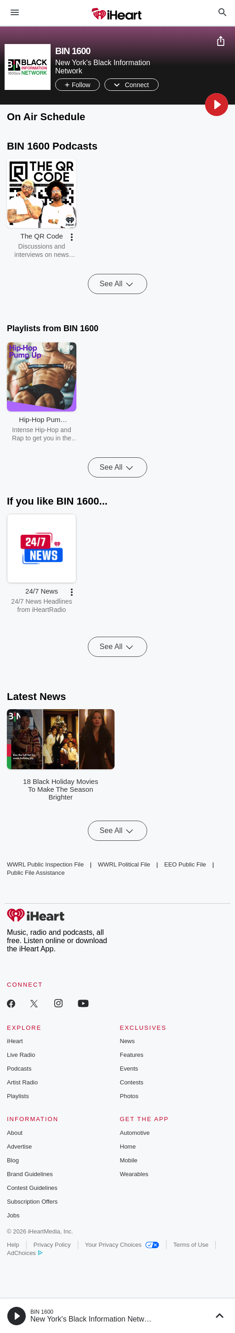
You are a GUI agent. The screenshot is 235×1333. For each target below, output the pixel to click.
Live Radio (21, 1054)
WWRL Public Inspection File (45, 864)
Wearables (134, 1174)
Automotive (135, 1132)
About (15, 1132)
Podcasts (19, 1068)
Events (129, 1068)
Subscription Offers (32, 1201)
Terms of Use (191, 1244)
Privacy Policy (52, 1244)
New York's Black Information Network (92, 1319)
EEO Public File (185, 864)
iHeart (15, 1041)
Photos (129, 1096)
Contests (131, 1082)
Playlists (18, 1096)
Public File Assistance (36, 872)
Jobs (13, 1215)
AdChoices (24, 1253)
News (127, 1041)
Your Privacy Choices (122, 1244)
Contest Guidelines (32, 1187)
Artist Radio (22, 1082)
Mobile (129, 1160)
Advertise (19, 1146)
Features (131, 1054)
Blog (13, 1160)
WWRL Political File (124, 864)
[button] (216, 104)
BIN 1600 (41, 1312)
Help (13, 1244)
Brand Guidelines (30, 1174)
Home (128, 1146)
